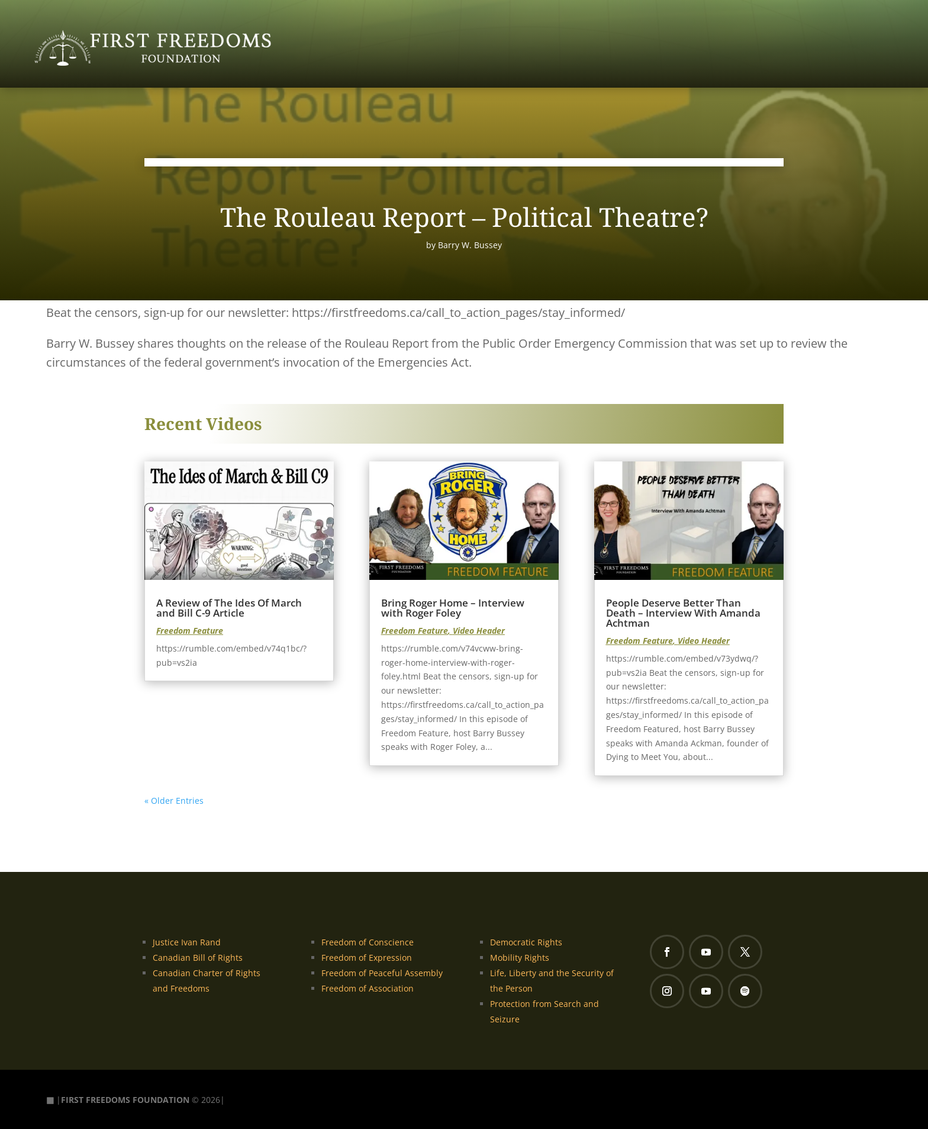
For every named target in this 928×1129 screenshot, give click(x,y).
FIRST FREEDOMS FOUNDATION (125, 1099)
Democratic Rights (526, 942)
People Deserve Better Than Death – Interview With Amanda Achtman (683, 613)
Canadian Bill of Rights (198, 957)
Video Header (479, 630)
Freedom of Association (367, 988)
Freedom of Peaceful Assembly (382, 973)
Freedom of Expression (366, 957)
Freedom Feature (189, 630)
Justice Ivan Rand (187, 942)
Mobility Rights (519, 957)
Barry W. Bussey (470, 245)
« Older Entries (174, 800)
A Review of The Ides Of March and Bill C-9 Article (229, 608)
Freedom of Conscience (367, 942)
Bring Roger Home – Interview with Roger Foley (452, 608)
